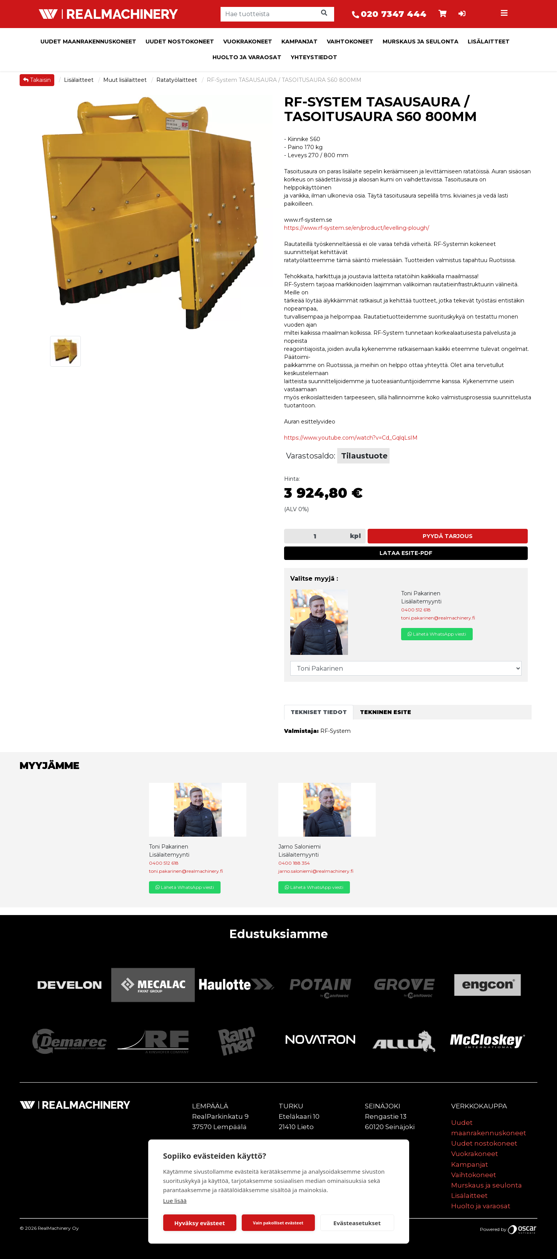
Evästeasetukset (357, 1223)
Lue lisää (175, 1200)
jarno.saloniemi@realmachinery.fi (315, 871)
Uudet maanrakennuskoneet (88, 41)
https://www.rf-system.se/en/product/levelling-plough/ (356, 227)
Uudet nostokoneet (180, 41)
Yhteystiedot (314, 57)
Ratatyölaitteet (177, 79)
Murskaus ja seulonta (420, 41)
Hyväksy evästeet (199, 1223)
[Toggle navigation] (505, 14)
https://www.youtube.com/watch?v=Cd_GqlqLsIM (351, 437)
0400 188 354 (294, 863)
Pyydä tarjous (448, 536)
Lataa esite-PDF (406, 553)
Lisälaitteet (489, 41)
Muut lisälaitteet (125, 79)
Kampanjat (299, 41)
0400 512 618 (416, 610)
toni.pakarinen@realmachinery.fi (438, 618)
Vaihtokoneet (350, 41)
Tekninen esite (385, 712)
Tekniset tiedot (319, 712)
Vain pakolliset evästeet (278, 1223)
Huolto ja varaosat (246, 57)
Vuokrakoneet (247, 41)
